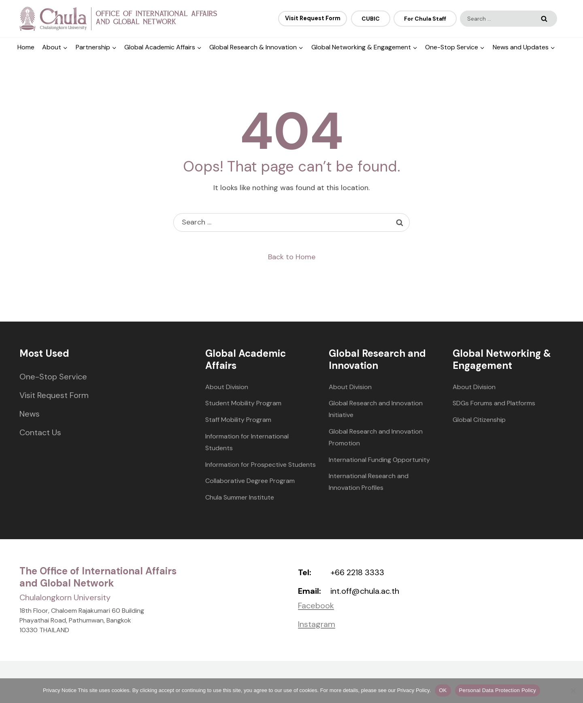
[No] (573, 690)
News (29, 414)
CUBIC (371, 18)
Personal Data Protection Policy (497, 690)
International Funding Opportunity (379, 459)
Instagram (316, 624)
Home (25, 47)
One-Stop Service (53, 376)
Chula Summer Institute (239, 497)
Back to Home (291, 257)
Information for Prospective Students (260, 464)
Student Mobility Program (243, 403)
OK (443, 690)
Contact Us (40, 432)
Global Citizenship (479, 419)
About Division (226, 387)
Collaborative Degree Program (250, 480)
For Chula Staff (425, 18)
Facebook (316, 605)
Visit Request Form (54, 395)
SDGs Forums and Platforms (494, 403)
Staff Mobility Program (238, 419)
